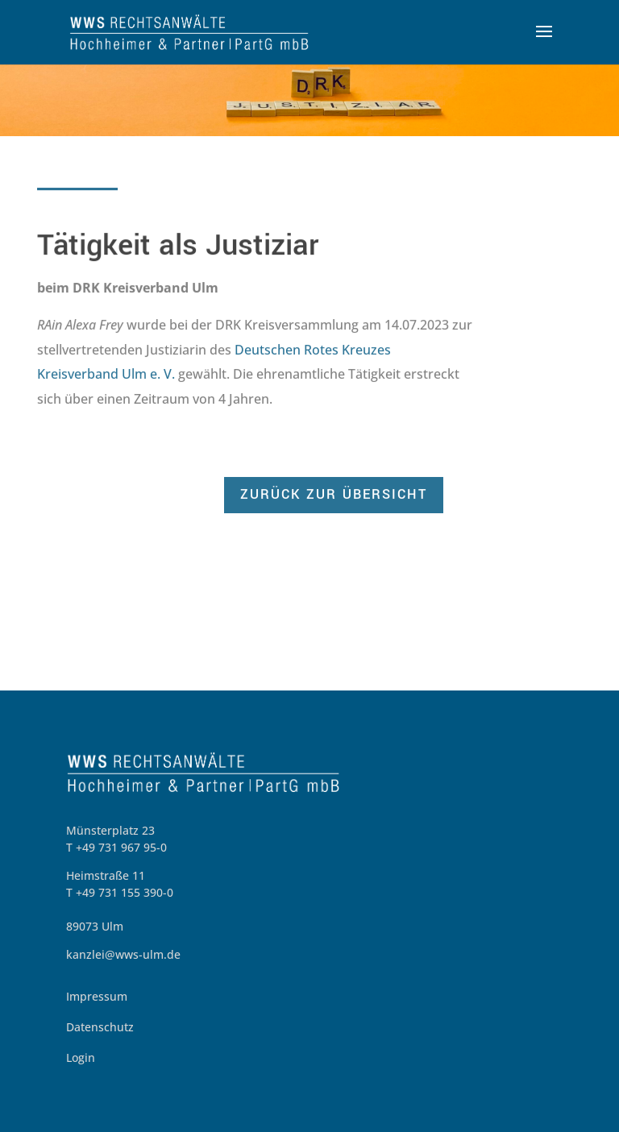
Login (80, 1057)
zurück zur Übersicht (333, 495)
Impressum (96, 996)
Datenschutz (100, 1027)
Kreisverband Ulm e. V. (106, 375)
